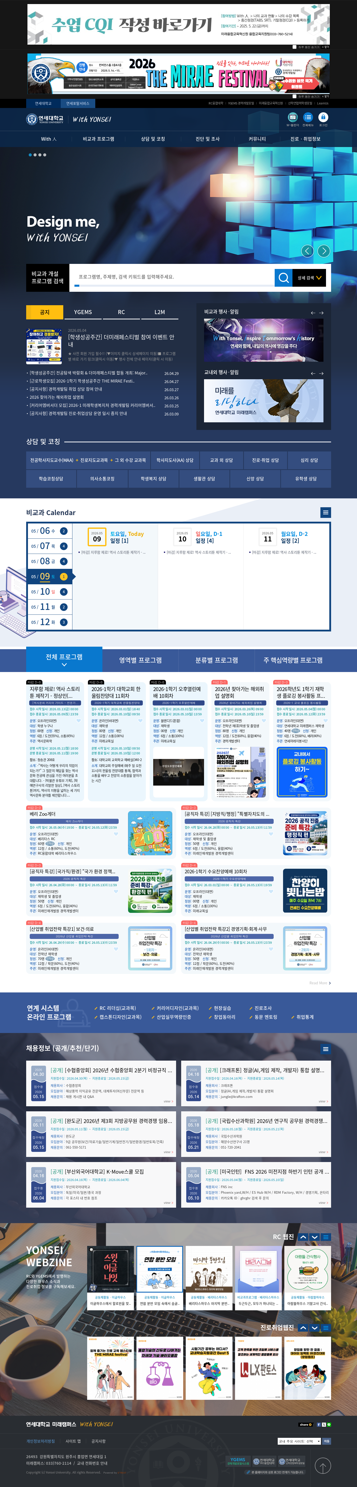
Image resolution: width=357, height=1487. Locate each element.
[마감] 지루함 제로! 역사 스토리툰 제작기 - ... (113, 552)
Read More (318, 982)
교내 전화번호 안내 (92, 1463)
